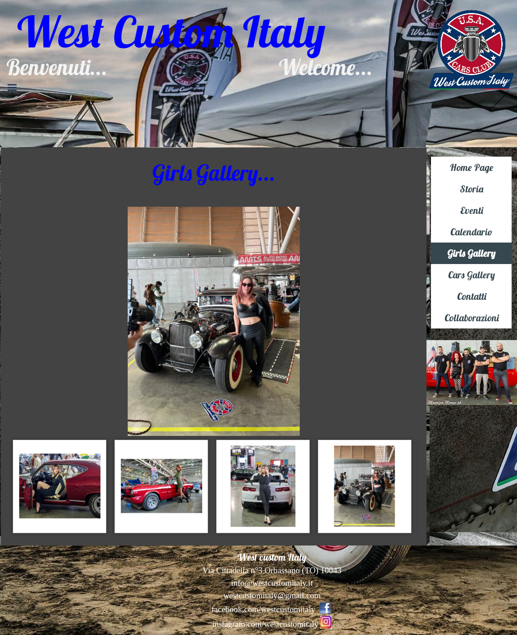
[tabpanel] (214, 173)
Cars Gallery (471, 275)
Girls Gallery (471, 253)
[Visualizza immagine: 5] (365, 486)
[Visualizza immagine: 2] (60, 486)
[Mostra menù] (12, 87)
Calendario (471, 232)
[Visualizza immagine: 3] (161, 486)
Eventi (471, 210)
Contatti (471, 296)
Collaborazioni (471, 318)
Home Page (471, 167)
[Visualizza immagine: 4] (263, 486)
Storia (471, 189)
